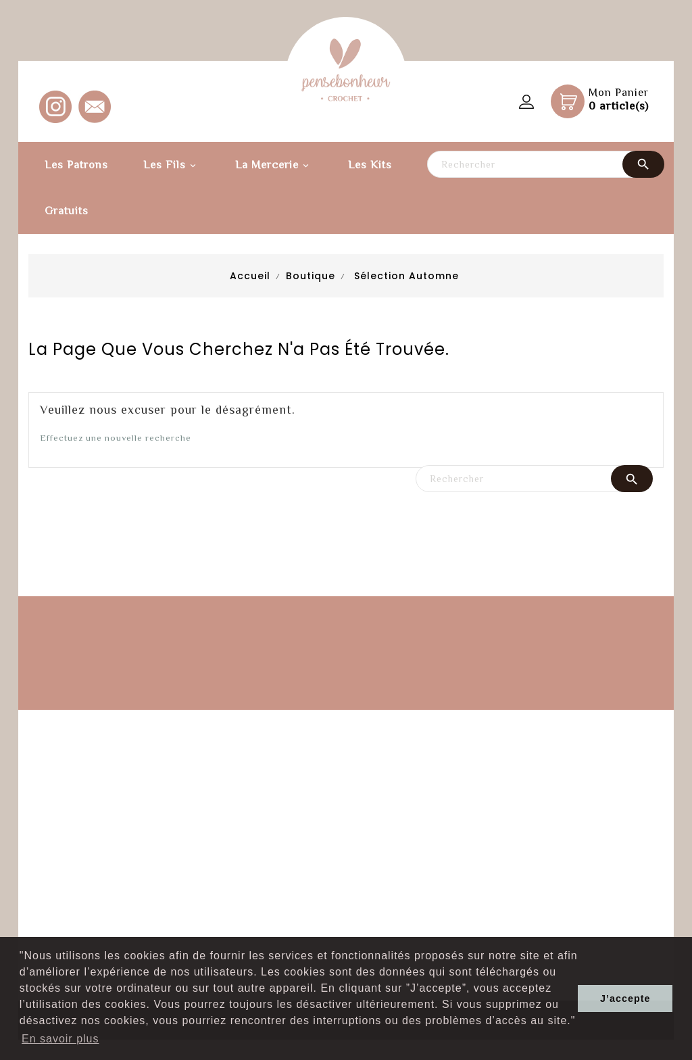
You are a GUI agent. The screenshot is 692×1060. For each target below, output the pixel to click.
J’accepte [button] (625, 998)
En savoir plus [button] (60, 1038)
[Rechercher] (545, 164)
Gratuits (67, 211)
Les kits (370, 165)
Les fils (171, 166)
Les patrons (76, 165)
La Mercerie (274, 166)
